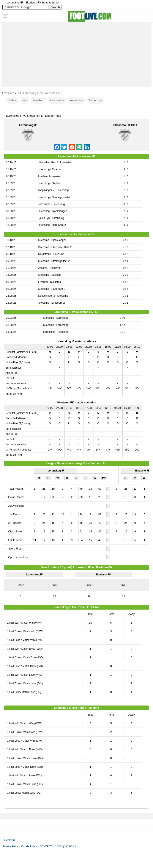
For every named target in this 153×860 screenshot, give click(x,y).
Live (24, 100)
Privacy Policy (10, 846)
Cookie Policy (29, 846)
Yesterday (76, 100)
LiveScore (9, 840)
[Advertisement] (76, 54)
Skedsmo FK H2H (125, 125)
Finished (38, 100)
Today (12, 100)
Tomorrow (95, 100)
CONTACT (45, 846)
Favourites (57, 100)
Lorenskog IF (28, 125)
